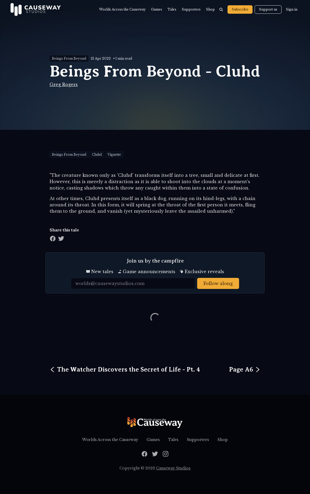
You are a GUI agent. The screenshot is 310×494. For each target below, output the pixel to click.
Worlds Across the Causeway (122, 9)
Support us (268, 9)
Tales (171, 9)
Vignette (114, 154)
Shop (210, 9)
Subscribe (240, 9)
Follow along (218, 283)
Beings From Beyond (69, 58)
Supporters (191, 9)
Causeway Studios (173, 468)
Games (156, 9)
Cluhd (97, 154)
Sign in (291, 9)
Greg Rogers (64, 84)
